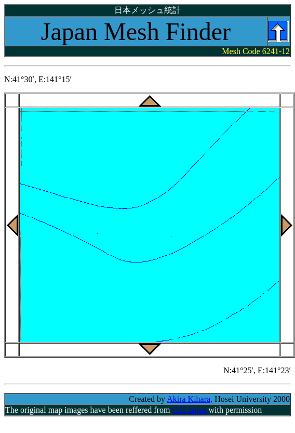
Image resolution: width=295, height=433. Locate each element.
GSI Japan (190, 409)
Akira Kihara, (189, 399)
